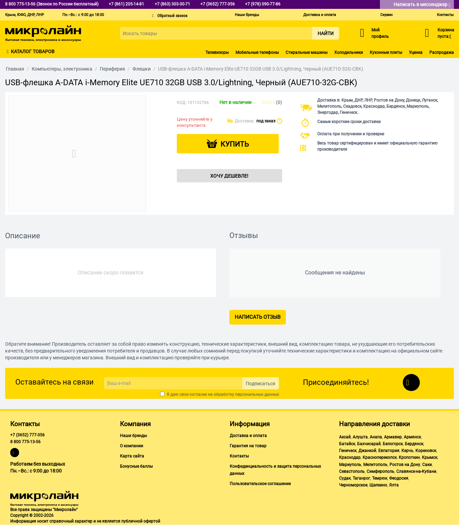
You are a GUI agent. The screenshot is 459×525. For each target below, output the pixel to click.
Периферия (112, 69)
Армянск (412, 437)
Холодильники (348, 52)
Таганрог (361, 478)
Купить (234, 144)
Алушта (360, 437)
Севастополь (352, 471)
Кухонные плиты (386, 52)
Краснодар (350, 457)
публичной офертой (140, 521)
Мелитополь (375, 464)
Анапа (376, 437)
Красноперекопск (380, 457)
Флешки (142, 69)
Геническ (347, 450)
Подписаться (260, 383)
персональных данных (257, 394)
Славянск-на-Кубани (416, 471)
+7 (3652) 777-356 (27, 435)
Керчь (407, 450)
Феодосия (398, 478)
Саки (427, 464)
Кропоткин (409, 457)
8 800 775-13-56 (25, 441)
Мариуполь (350, 464)
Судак (345, 478)
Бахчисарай (369, 443)
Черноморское (353, 485)
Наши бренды (247, 15)
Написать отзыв (257, 317)
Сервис (386, 15)
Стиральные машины (306, 52)
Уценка (416, 52)
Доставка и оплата (319, 15)
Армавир (393, 437)
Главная (15, 69)
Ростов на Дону (404, 464)
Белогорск (393, 443)
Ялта (394, 485)
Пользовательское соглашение (260, 483)
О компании (131, 446)
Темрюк (379, 478)
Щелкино (378, 485)
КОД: (181, 102)
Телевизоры (217, 52)
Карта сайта (132, 456)
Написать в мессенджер (422, 5)
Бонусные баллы (136, 466)
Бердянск (414, 443)
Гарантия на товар (248, 446)
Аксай (345, 437)
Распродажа (441, 52)
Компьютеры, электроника (62, 69)
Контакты (445, 15)
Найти (326, 33)
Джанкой (367, 450)
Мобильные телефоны (257, 52)
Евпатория (388, 450)
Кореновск (425, 450)
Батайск (347, 443)
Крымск (429, 457)
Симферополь (380, 471)
